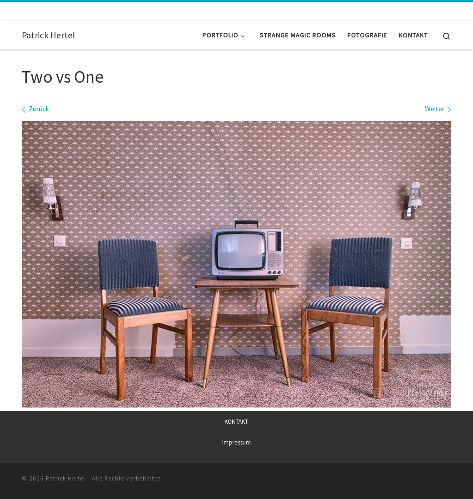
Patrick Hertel (65, 478)
